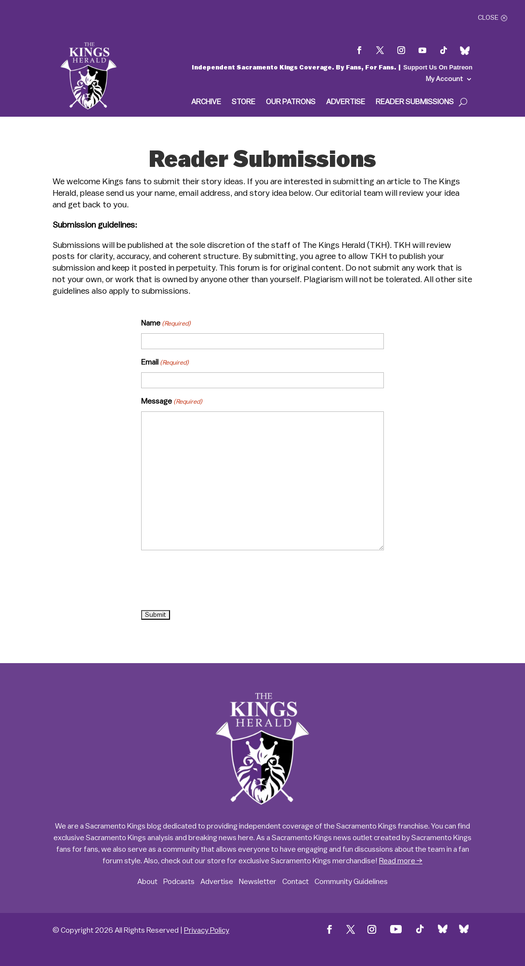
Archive (206, 102)
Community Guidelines (351, 881)
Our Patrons (290, 102)
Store (243, 102)
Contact (295, 881)
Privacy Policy (206, 930)
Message (171, 402)
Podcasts (179, 881)
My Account (444, 79)
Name (166, 323)
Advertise (345, 102)
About (147, 881)
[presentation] (214, 580)
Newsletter (257, 881)
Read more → (400, 861)
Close (488, 17)
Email (165, 362)
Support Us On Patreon (437, 67)
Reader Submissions (415, 102)
